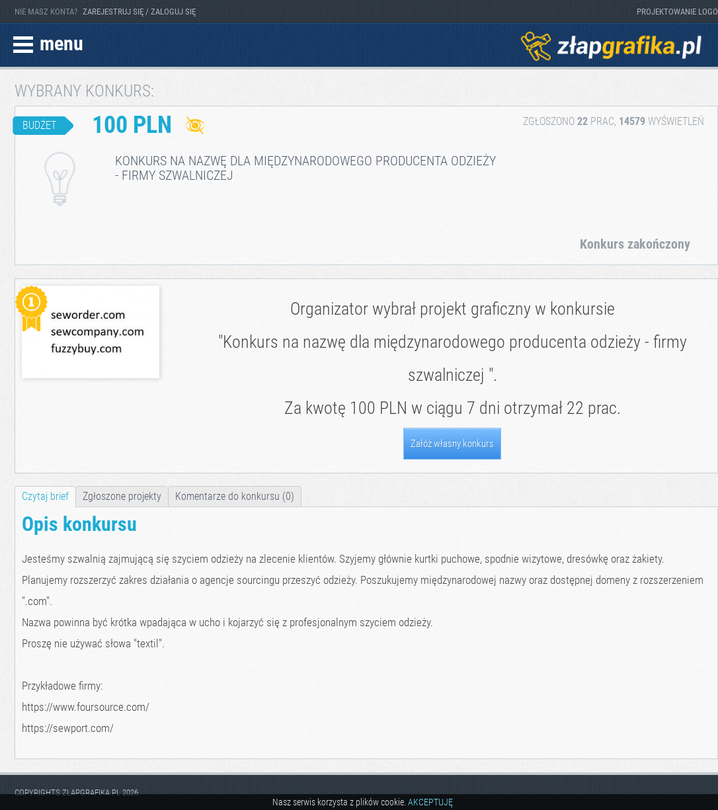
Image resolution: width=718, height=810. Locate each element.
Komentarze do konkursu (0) (234, 496)
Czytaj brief (45, 496)
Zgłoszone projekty (122, 496)
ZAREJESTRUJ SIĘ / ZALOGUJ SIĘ (139, 12)
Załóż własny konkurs (452, 444)
